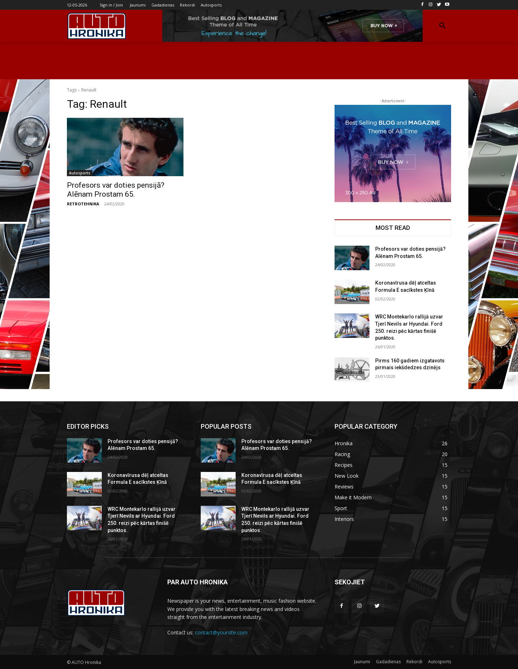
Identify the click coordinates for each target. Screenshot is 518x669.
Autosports (79, 172)
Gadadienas (388, 662)
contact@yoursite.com (221, 632)
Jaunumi (362, 662)
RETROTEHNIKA (83, 203)
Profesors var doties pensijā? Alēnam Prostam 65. (115, 190)
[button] (442, 26)
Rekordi (414, 662)
